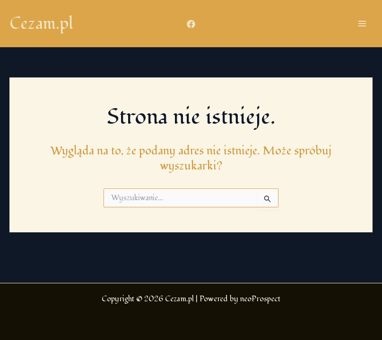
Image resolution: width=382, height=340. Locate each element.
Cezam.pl (41, 23)
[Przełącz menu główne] (362, 23)
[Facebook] (191, 24)
